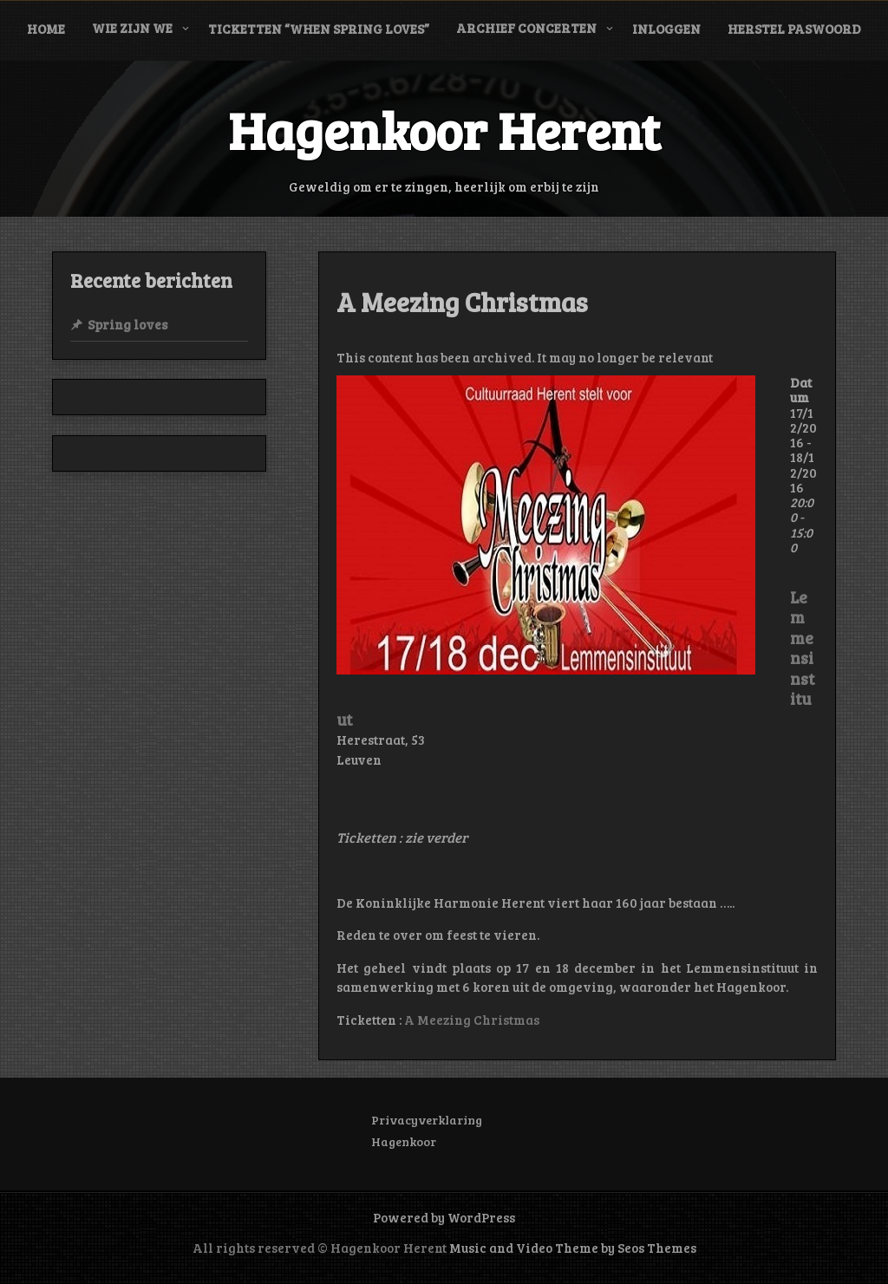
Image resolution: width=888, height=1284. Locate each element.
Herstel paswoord (794, 28)
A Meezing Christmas (471, 1019)
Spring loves (127, 324)
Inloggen (666, 28)
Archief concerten (526, 27)
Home (46, 28)
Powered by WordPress (444, 1217)
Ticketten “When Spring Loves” (318, 28)
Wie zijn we (132, 27)
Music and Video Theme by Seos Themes (572, 1247)
